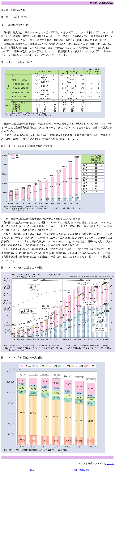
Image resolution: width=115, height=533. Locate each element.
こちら (110, 463)
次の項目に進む (82, 469)
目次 (32, 469)
